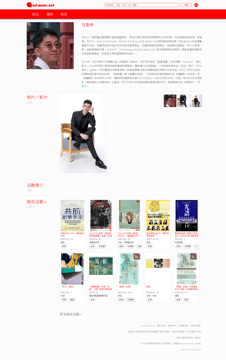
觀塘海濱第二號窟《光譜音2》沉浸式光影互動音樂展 (186, 236)
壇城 (148, 286)
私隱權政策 (183, 325)
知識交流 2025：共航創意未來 (72, 234)
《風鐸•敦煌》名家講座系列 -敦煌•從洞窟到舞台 (186, 288)
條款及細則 (196, 325)
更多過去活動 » (71, 314)
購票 (49, 14)
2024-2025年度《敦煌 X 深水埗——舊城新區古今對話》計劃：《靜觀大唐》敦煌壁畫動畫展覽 (129, 237)
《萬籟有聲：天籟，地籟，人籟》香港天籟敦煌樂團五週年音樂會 (100, 289)
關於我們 (161, 325)
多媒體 (102, 246)
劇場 (121, 299)
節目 (35, 14)
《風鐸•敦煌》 (125, 286)
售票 (64, 14)
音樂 (93, 246)
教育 (64, 246)
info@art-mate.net (188, 343)
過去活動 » (36, 201)
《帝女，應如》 (68, 286)
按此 (199, 337)
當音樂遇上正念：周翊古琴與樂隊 (157, 234)
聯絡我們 (172, 325)
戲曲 (72, 299)
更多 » (85, 86)
